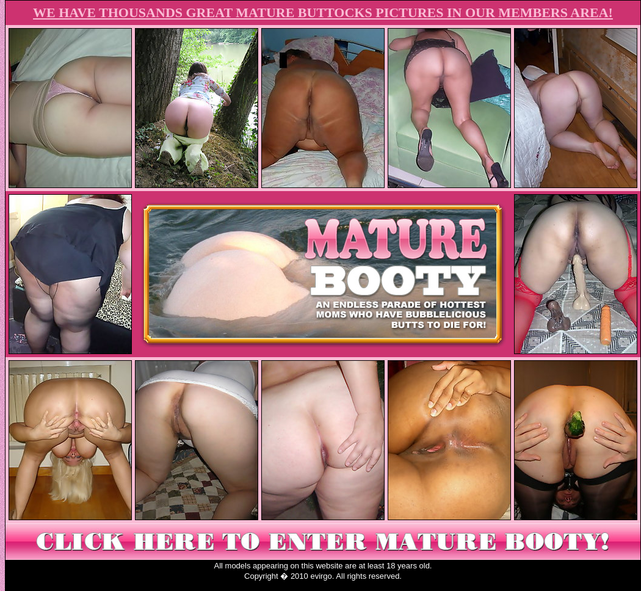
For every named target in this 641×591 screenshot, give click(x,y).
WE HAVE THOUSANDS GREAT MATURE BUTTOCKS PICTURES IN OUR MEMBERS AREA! (323, 12)
